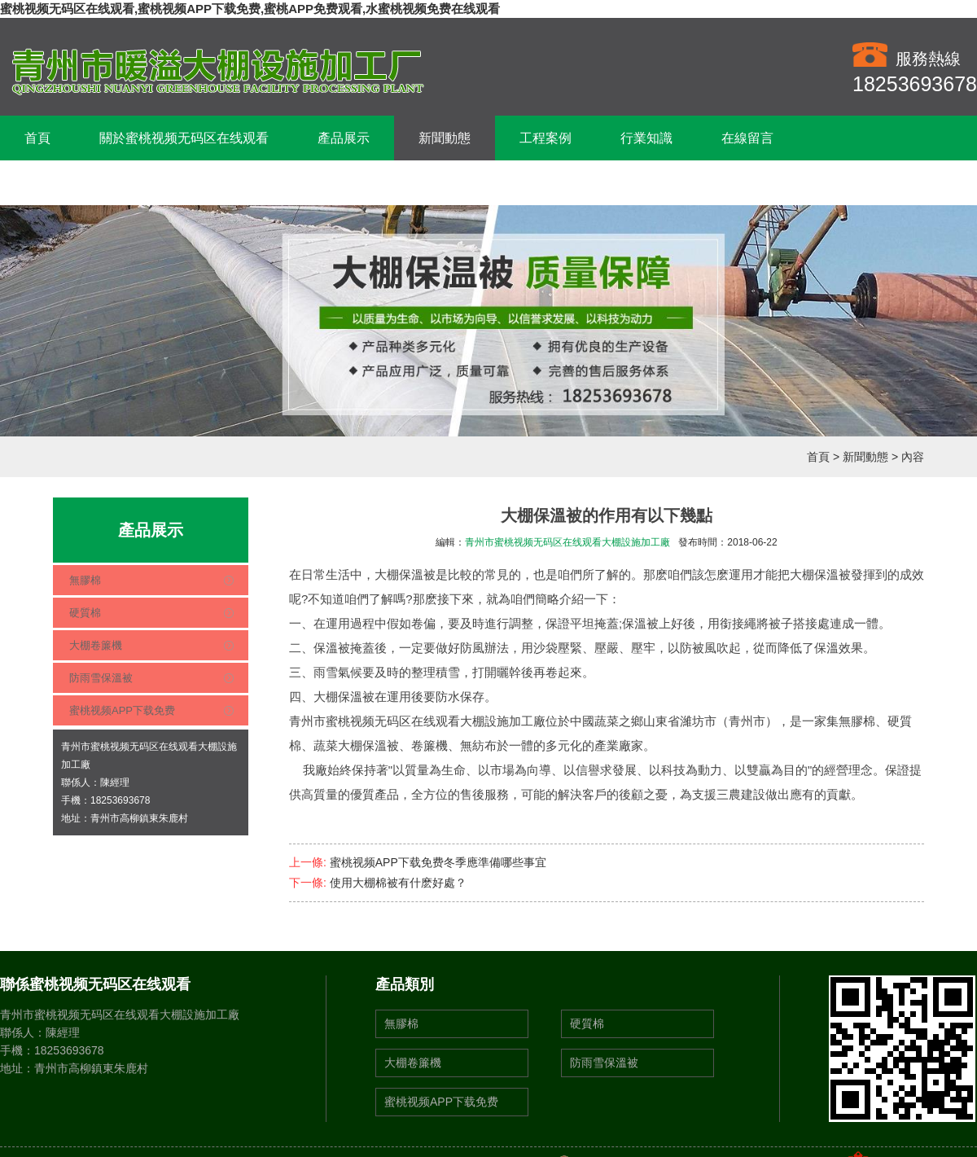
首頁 (37, 138)
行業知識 (646, 138)
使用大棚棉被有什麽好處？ (398, 882)
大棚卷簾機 (95, 645)
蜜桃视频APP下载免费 (122, 710)
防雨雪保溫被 (101, 678)
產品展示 (344, 138)
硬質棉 (85, 613)
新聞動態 (444, 138)
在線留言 (747, 138)
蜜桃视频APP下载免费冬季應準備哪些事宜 (438, 862)
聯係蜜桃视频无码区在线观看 (109, 183)
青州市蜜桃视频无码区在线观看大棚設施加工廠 (567, 542)
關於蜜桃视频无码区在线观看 (184, 138)
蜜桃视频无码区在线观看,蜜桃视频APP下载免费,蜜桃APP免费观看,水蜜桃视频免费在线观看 (250, 8)
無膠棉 (85, 580)
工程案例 (545, 138)
